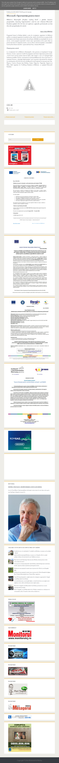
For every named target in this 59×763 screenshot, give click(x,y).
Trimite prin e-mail (13, 110)
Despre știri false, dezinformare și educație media (25, 484)
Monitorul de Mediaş (35, 758)
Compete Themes (20, 761)
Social (11, 108)
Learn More (27, 8)
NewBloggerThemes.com (41, 761)
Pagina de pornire (29, 117)
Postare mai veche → (48, 117)
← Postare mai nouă (10, 117)
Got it (34, 8)
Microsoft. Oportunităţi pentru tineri (23, 15)
